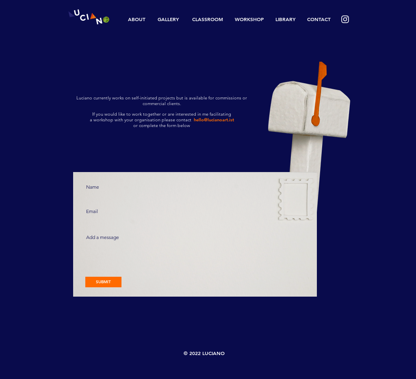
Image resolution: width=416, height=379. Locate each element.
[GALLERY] (168, 19)
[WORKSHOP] (249, 19)
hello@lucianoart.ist (214, 120)
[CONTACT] (319, 19)
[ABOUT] (136, 19)
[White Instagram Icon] (345, 19)
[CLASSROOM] (207, 19)
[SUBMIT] (103, 282)
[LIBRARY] (285, 19)
